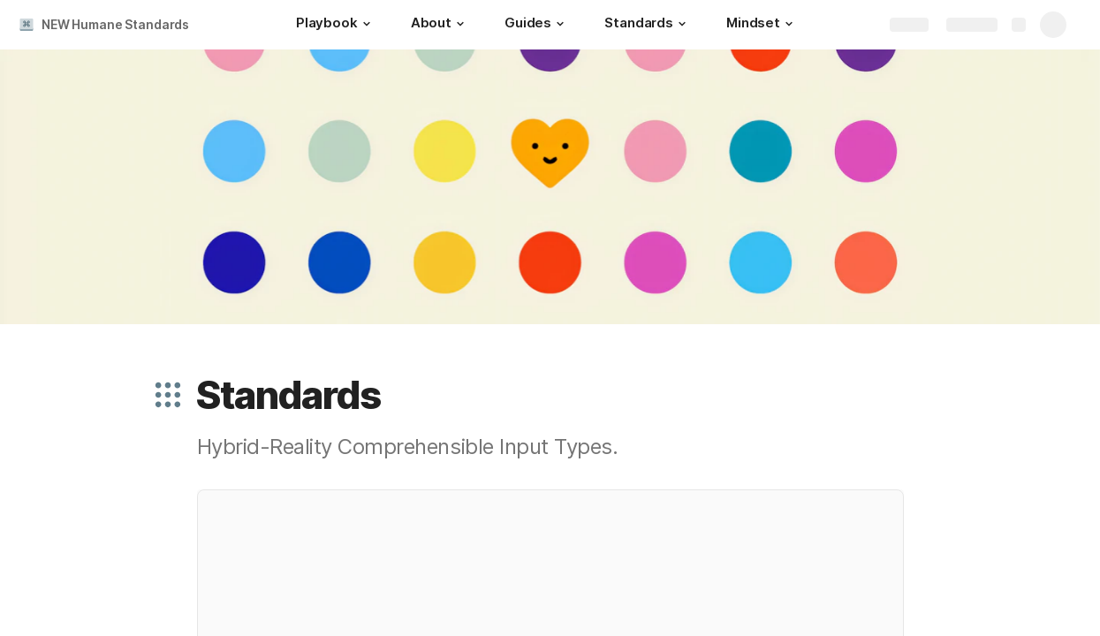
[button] (367, 24)
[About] (440, 24)
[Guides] (537, 24)
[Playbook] (335, 24)
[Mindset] (762, 24)
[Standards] (648, 24)
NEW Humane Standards (115, 24)
